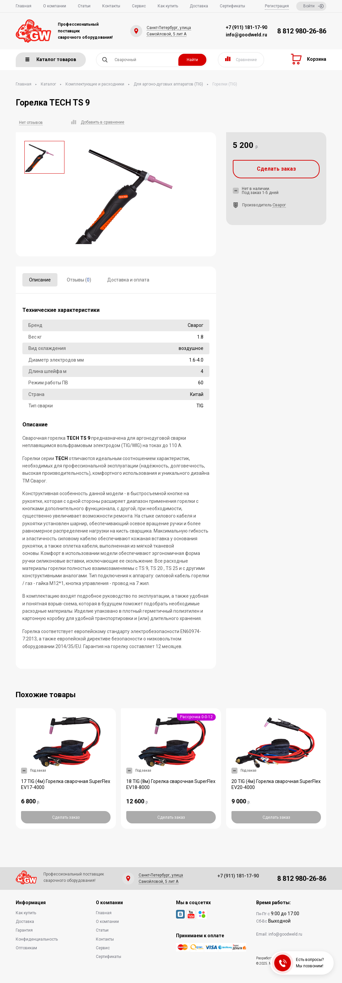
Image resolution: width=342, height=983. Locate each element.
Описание (40, 279)
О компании (54, 6)
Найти (192, 59)
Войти (313, 6)
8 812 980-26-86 (301, 31)
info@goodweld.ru (246, 34)
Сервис (139, 6)
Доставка (199, 6)
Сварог (279, 205)
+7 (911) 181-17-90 (246, 27)
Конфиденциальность (37, 939)
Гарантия (24, 930)
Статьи (84, 6)
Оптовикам (26, 948)
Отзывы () (79, 279)
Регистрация (277, 6)
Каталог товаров (50, 59)
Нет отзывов (31, 122)
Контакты (111, 6)
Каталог (48, 84)
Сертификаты (232, 6)
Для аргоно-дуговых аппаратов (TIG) (168, 84)
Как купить (168, 6)
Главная (23, 6)
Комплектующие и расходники (94, 84)
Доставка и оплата (128, 279)
